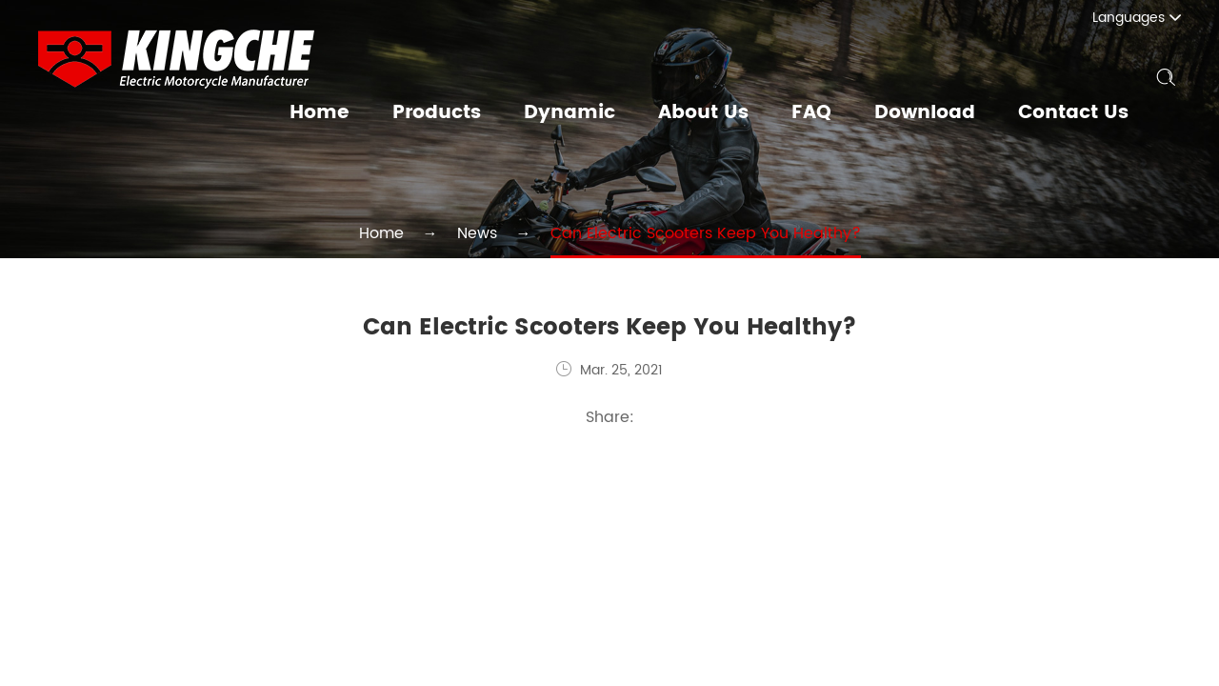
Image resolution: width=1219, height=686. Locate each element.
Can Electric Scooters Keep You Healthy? (691, 233)
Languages (1147, 17)
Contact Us (1076, 113)
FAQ (822, 113)
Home (350, 113)
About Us (718, 113)
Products (464, 113)
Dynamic (591, 113)
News (501, 233)
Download (933, 113)
